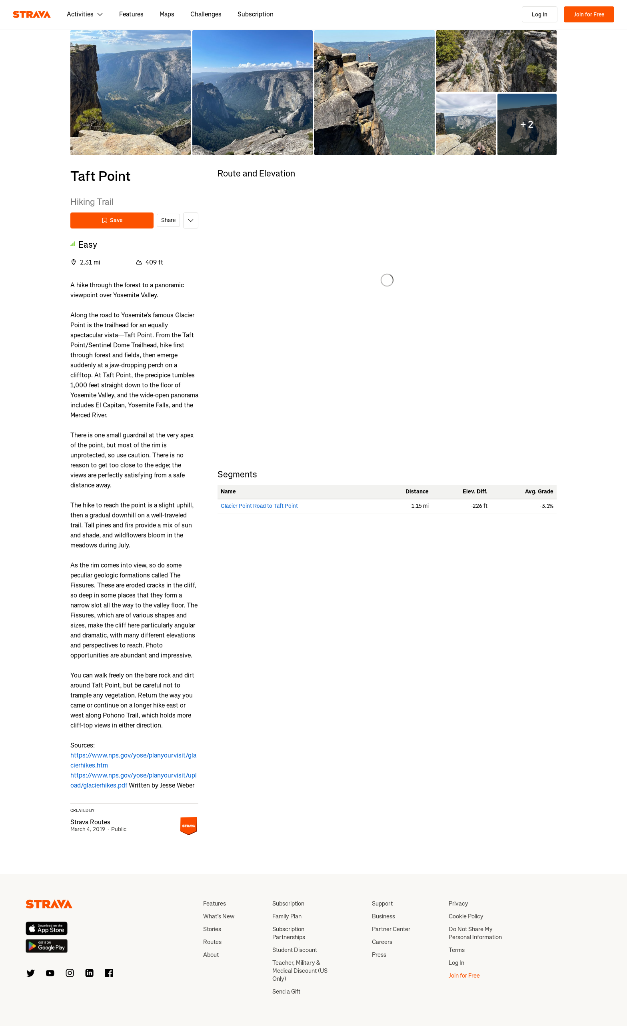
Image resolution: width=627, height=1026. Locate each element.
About (211, 955)
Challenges (206, 14)
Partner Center (391, 929)
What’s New (218, 916)
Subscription (256, 14)
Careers (382, 942)
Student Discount (294, 950)
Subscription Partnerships (288, 933)
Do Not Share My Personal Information (475, 933)
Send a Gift (286, 992)
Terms (457, 950)
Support (382, 904)
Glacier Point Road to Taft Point (259, 506)
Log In (539, 14)
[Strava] (32, 14)
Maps (167, 14)
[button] (130, 92)
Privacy (458, 904)
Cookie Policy (466, 916)
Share (168, 220)
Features (131, 14)
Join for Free (589, 14)
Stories (212, 929)
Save (112, 220)
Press (379, 955)
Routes (212, 942)
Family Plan (287, 916)
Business (383, 916)
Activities (85, 14)
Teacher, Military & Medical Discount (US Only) (299, 971)
